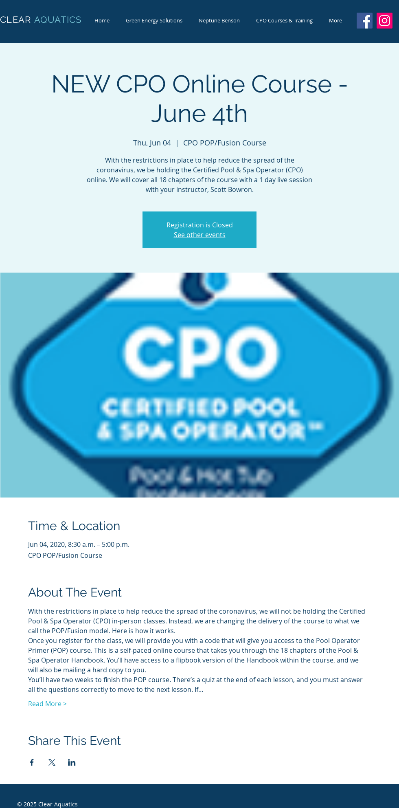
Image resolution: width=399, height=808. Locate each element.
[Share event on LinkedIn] (72, 762)
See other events (200, 234)
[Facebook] (365, 21)
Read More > (47, 703)
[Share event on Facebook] (32, 762)
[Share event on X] (52, 762)
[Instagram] (384, 21)
